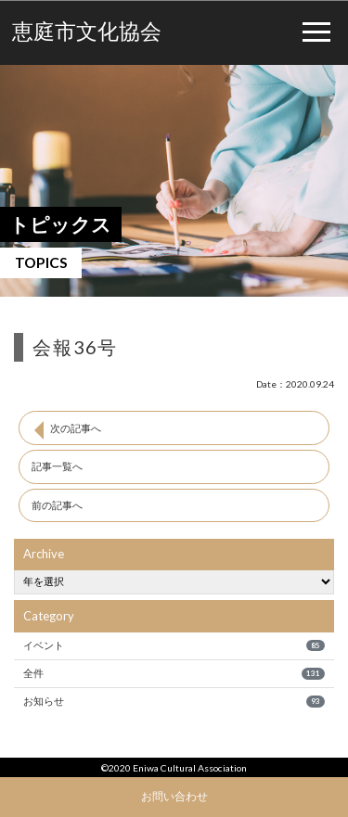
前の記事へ (57, 505)
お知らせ (173, 701)
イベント (173, 645)
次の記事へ (75, 428)
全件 (173, 673)
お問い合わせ (174, 795)
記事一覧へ (57, 466)
